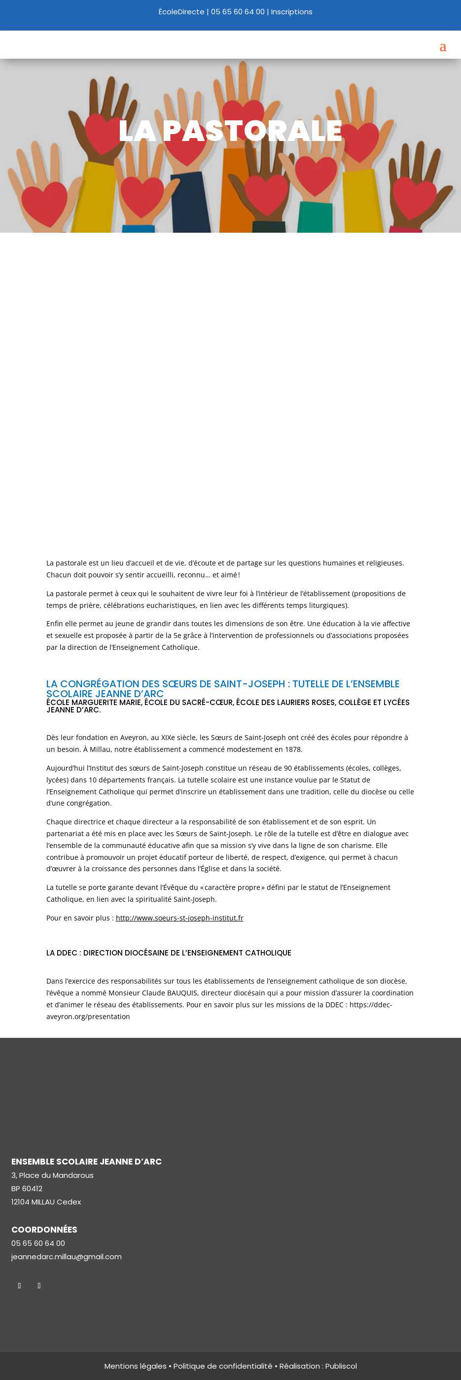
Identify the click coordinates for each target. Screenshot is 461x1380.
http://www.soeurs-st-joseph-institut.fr (180, 917)
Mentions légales (136, 1366)
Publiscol (341, 1366)
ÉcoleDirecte (182, 11)
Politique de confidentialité (223, 1366)
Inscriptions (292, 11)
